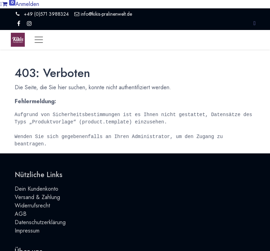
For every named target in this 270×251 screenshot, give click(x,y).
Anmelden (27, 4)
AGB (21, 214)
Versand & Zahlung (37, 197)
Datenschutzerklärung (40, 222)
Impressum (27, 231)
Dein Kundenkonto (36, 189)
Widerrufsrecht (32, 205)
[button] (255, 23)
